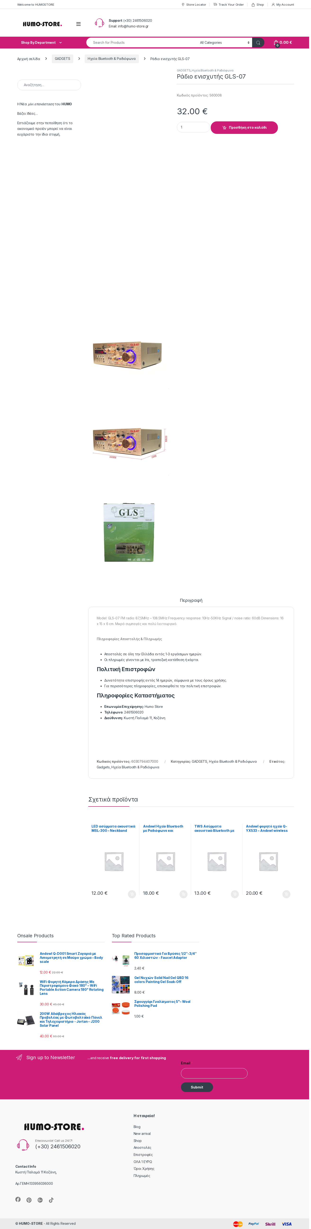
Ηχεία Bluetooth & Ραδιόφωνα (112, 59)
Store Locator (193, 5)
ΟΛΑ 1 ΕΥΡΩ (143, 1162)
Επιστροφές (143, 1155)
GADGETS (62, 59)
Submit (197, 1087)
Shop (257, 5)
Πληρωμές (142, 1176)
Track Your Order (228, 5)
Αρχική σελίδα (28, 59)
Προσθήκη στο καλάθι (248, 127)
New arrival (142, 1134)
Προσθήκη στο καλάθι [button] (132, 894)
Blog (137, 1127)
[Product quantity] (193, 127)
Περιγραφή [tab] (191, 600)
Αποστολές (143, 1147)
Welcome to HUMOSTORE (35, 4)
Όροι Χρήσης (144, 1169)
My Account (282, 5)
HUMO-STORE (31, 1223)
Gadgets (103, 767)
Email (187, 1063)
